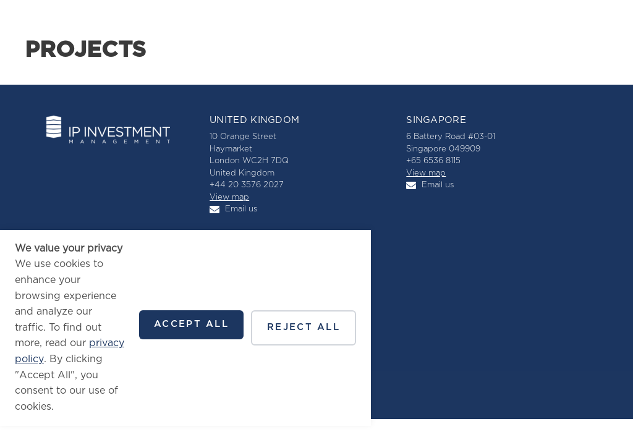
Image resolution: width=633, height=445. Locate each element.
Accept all (191, 324)
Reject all (303, 327)
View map (229, 197)
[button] (597, 25)
